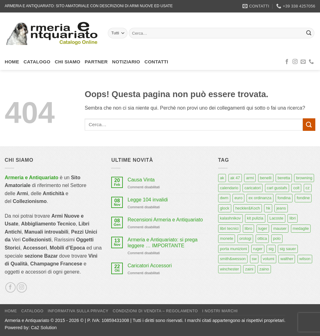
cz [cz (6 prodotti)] (308, 187)
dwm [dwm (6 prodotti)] (224, 197)
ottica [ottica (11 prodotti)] (262, 238)
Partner (96, 61)
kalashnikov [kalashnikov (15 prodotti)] (230, 218)
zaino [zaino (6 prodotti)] (264, 269)
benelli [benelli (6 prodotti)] (266, 177)
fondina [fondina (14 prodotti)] (284, 197)
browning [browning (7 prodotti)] (304, 177)
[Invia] (308, 33)
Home (12, 61)
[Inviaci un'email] (303, 62)
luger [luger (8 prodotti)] (262, 228)
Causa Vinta (141, 179)
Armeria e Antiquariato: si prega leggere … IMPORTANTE (163, 242)
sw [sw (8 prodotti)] (254, 258)
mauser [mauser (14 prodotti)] (280, 228)
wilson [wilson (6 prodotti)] (305, 258)
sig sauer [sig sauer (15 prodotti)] (288, 248)
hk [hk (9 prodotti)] (268, 208)
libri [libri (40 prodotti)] (292, 218)
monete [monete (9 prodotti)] (226, 238)
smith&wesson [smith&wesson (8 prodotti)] (233, 258)
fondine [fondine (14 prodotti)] (303, 197)
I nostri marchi (220, 311)
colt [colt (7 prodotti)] (296, 187)
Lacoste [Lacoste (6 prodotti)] (276, 218)
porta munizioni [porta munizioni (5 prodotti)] (233, 248)
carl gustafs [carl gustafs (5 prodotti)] (277, 187)
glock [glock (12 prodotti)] (224, 208)
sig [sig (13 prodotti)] (270, 248)
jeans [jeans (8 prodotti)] (281, 208)
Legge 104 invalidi (148, 199)
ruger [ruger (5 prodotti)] (257, 248)
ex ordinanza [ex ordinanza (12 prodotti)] (259, 197)
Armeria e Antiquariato (31, 177)
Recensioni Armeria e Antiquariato (165, 219)
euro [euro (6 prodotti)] (238, 197)
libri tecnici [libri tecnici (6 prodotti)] (229, 228)
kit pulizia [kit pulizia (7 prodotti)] (255, 218)
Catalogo (36, 61)
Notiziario (126, 61)
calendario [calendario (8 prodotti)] (229, 187)
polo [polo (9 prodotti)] (277, 238)
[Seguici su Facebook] (286, 62)
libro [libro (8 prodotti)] (248, 228)
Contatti (156, 61)
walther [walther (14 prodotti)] (286, 258)
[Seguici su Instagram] (295, 62)
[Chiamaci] (311, 62)
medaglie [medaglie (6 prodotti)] (301, 228)
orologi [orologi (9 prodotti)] (245, 238)
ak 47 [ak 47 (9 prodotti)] (235, 177)
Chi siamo (67, 61)
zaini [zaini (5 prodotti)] (249, 269)
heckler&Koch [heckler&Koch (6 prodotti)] (247, 208)
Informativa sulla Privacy (78, 311)
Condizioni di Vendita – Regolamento (155, 311)
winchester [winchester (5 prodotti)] (229, 269)
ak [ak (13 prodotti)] (222, 177)
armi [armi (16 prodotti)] (250, 177)
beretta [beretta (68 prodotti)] (284, 177)
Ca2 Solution (44, 327)
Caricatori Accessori (150, 265)
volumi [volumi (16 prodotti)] (268, 258)
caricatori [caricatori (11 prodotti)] (252, 187)
